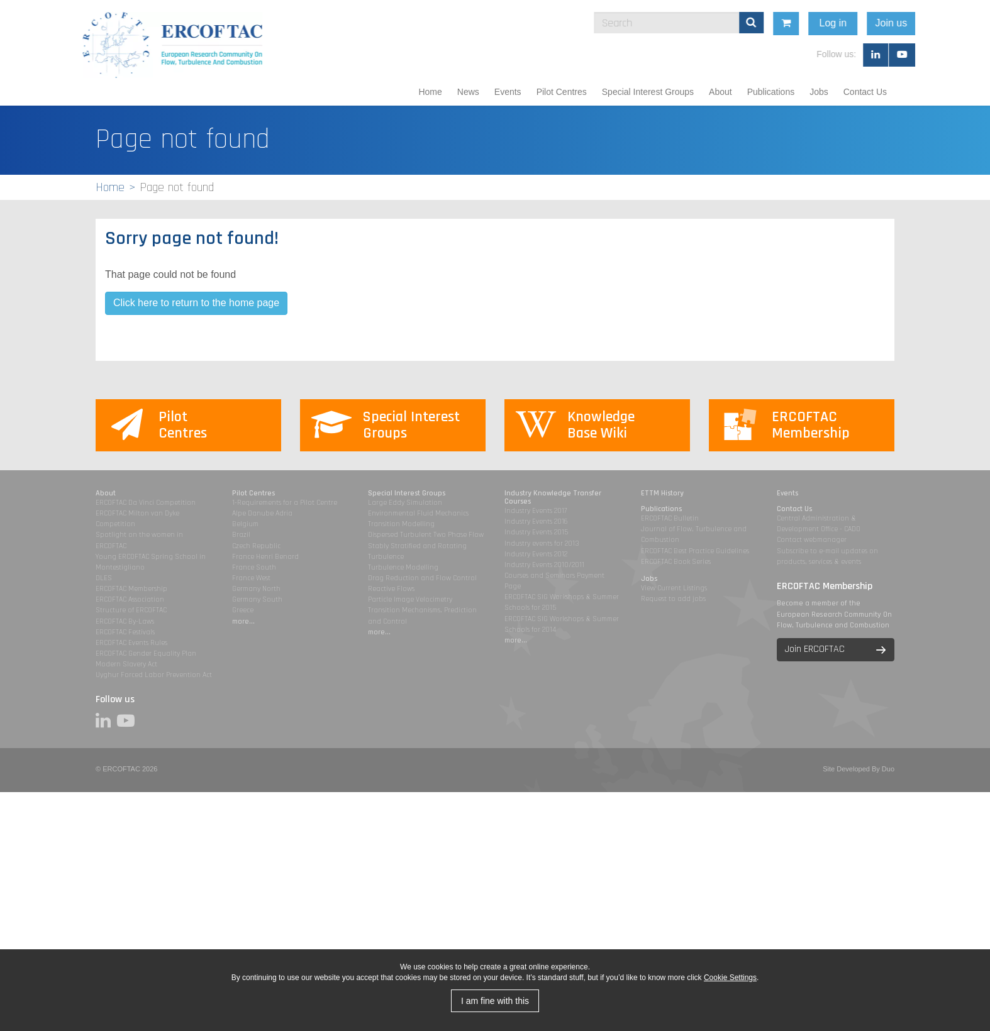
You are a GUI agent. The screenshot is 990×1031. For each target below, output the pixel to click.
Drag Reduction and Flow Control (422, 578)
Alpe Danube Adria (262, 513)
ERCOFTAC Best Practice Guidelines (695, 551)
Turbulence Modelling (403, 567)
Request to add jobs (673, 599)
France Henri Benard (265, 556)
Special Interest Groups (648, 92)
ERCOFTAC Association (130, 599)
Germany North (256, 588)
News (468, 92)
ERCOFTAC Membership (131, 588)
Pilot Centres (562, 92)
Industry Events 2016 (536, 521)
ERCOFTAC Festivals (125, 632)
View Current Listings (674, 588)
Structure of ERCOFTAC (131, 610)
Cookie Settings (730, 977)
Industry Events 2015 (536, 532)
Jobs (818, 92)
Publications (771, 92)
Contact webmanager (812, 539)
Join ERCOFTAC (815, 649)
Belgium (245, 524)
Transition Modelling (401, 524)
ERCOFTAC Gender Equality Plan (146, 653)
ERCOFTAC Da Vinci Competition (146, 502)
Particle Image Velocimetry (410, 599)
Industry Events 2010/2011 (544, 565)
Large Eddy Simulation (405, 502)
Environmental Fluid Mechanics (418, 513)
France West (251, 578)
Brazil (241, 534)
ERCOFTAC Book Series (676, 561)
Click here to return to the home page (196, 302)
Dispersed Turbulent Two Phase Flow (426, 534)
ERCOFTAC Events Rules (131, 643)
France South (254, 567)
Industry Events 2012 (535, 554)
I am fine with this (495, 1001)
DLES (104, 578)
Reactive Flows (391, 588)
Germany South (257, 599)
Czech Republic (256, 546)
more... (243, 621)
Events (507, 92)
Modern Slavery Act (126, 664)
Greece (242, 610)
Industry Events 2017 (535, 511)
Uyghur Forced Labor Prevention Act (154, 675)
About (720, 92)
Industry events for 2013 (541, 543)
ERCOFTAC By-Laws (125, 621)
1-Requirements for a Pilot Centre (284, 502)
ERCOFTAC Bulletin (670, 518)
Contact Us (865, 92)
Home (430, 92)
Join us (965, 23)
